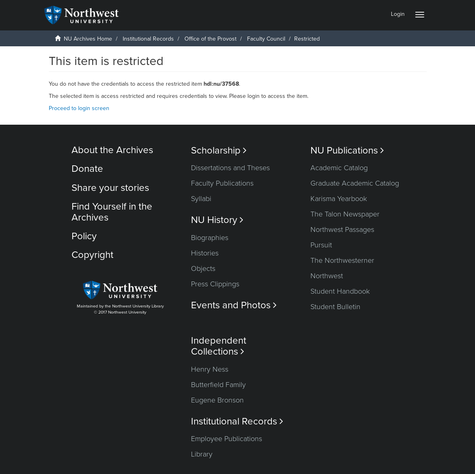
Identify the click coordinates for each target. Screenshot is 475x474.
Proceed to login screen (79, 108)
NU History (217, 220)
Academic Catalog (339, 167)
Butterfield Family (218, 384)
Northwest (326, 275)
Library (202, 454)
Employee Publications (226, 438)
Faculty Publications (222, 183)
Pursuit (321, 244)
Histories (205, 253)
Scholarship (219, 150)
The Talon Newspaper (345, 214)
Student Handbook (340, 291)
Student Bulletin (335, 306)
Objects (203, 268)
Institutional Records (148, 38)
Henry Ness (209, 369)
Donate (87, 169)
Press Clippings (215, 283)
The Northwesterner (342, 260)
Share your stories (110, 188)
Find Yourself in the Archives (112, 212)
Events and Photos (234, 305)
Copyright (92, 255)
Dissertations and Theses (230, 167)
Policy (84, 236)
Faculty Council (266, 38)
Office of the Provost (210, 38)
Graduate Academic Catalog (354, 183)
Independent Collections (218, 346)
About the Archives (112, 150)
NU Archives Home (88, 38)
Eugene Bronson (217, 400)
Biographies (209, 237)
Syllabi (201, 198)
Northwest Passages (342, 229)
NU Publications (347, 150)
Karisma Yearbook (338, 198)
